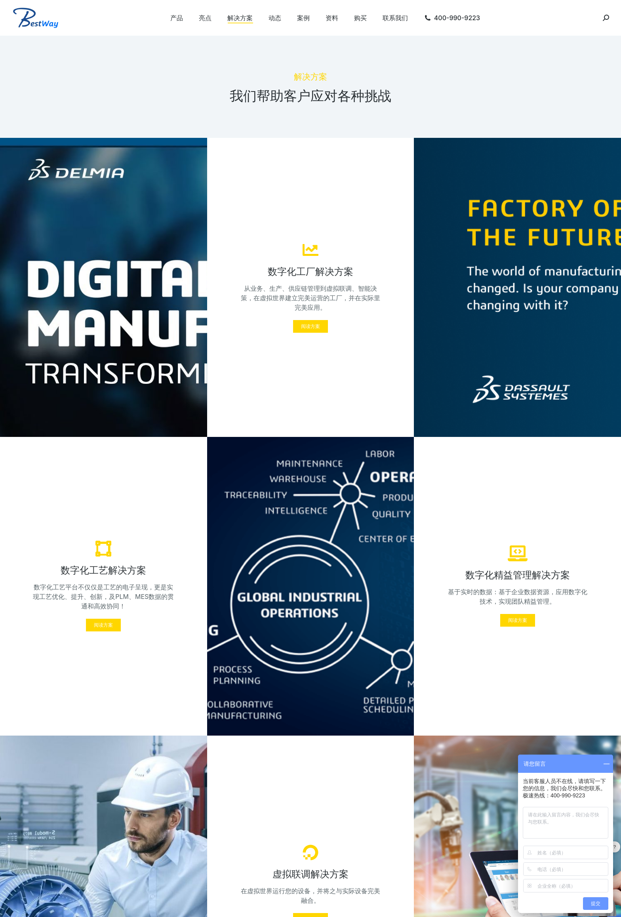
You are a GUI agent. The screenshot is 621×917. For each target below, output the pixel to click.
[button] (310, 326)
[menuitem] (177, 18)
